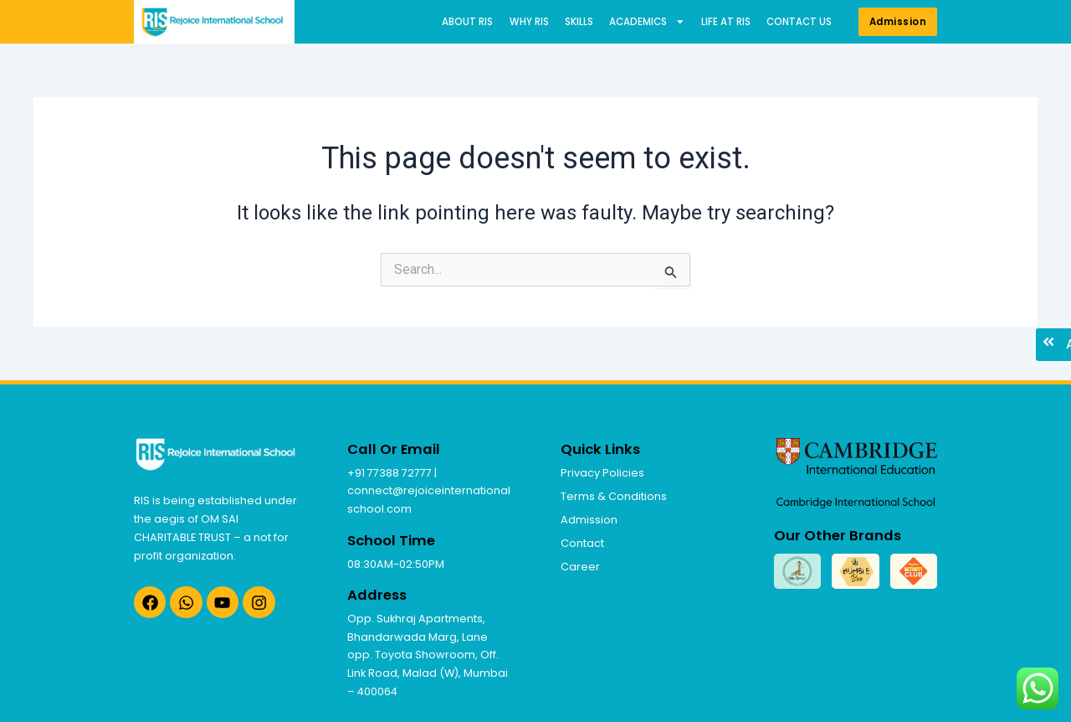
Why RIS (529, 21)
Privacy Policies (602, 473)
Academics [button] (647, 22)
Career (580, 567)
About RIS (467, 21)
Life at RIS (726, 21)
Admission (589, 520)
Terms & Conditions (614, 496)
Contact (582, 543)
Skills (579, 21)
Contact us (799, 21)
